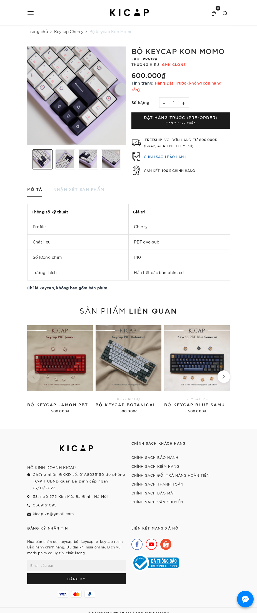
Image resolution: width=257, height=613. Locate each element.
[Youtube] (150, 543)
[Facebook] (135, 543)
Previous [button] (28, 159)
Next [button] (124, 159)
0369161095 (45, 505)
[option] (76, 95)
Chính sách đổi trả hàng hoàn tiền (170, 475)
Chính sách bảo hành (165, 156)
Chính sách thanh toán (157, 484)
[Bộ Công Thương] (155, 562)
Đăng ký (76, 579)
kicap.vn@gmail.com (53, 513)
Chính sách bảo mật (153, 493)
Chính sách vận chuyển (157, 502)
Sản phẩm (128, 310)
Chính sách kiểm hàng (155, 466)
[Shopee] (164, 543)
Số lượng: (141, 102)
